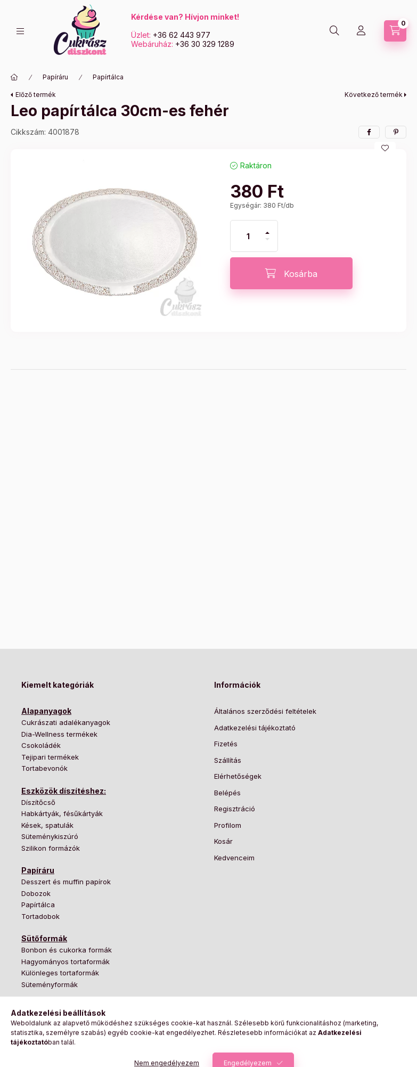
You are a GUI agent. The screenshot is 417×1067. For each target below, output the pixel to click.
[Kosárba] (291, 273)
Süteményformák (49, 984)
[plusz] (267, 228)
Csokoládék (41, 745)
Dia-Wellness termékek (59, 734)
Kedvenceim (234, 857)
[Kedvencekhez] (385, 148)
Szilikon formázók (50, 848)
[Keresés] (334, 31)
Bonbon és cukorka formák (66, 950)
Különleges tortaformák (60, 972)
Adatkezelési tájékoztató (255, 727)
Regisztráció (234, 808)
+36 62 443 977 (181, 34)
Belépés (227, 792)
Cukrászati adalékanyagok (65, 722)
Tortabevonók (44, 768)
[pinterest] (395, 132)
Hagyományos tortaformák (65, 961)
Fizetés (226, 743)
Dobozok (36, 893)
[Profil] (361, 31)
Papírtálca (108, 77)
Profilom (227, 825)
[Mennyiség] (248, 236)
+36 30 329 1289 (204, 43)
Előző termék (35, 95)
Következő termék (374, 95)
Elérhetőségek (237, 776)
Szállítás (227, 760)
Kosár (223, 841)
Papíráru (55, 77)
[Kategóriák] (20, 31)
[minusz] (267, 243)
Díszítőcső (38, 802)
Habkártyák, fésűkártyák (62, 813)
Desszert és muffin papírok (66, 881)
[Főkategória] (14, 77)
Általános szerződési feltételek (265, 711)
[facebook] (369, 132)
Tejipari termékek (50, 757)
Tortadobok (40, 916)
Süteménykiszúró (49, 836)
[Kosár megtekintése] (395, 31)
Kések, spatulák (47, 825)
